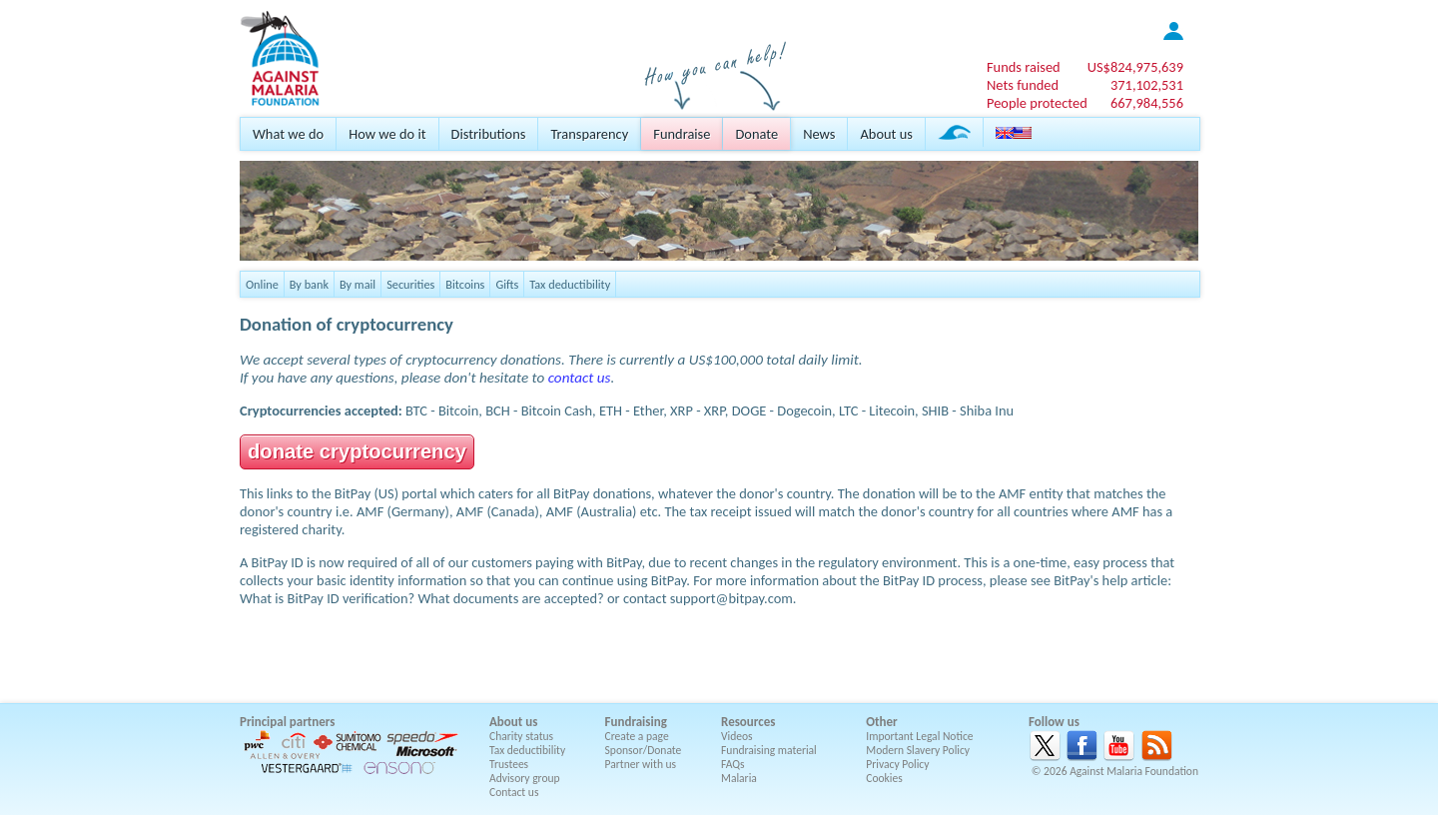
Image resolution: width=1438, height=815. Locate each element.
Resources (748, 721)
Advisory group (524, 778)
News (819, 134)
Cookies (884, 778)
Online (262, 284)
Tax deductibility (569, 284)
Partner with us (641, 764)
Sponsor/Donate (643, 750)
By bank (309, 284)
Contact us (513, 792)
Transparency (589, 134)
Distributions (488, 134)
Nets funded (1023, 85)
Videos (737, 736)
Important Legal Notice (919, 736)
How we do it (387, 134)
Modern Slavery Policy (918, 750)
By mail (357, 284)
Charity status (521, 736)
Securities (410, 284)
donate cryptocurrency (357, 451)
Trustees (508, 764)
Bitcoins (464, 284)
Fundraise (681, 134)
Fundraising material (769, 750)
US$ (1135, 67)
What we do (288, 134)
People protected (1037, 103)
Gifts (506, 284)
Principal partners (287, 721)
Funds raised (1024, 67)
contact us (579, 378)
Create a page (637, 736)
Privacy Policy (897, 764)
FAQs (733, 764)
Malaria (739, 778)
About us (886, 134)
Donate (756, 134)
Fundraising (636, 721)
